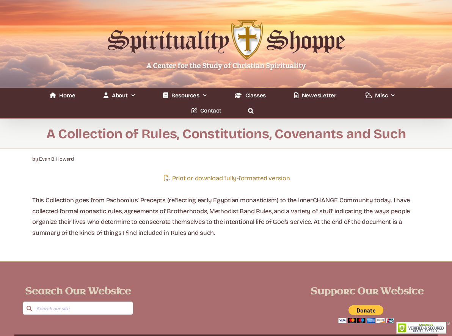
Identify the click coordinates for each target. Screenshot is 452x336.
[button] (250, 110)
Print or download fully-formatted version (226, 178)
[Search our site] (78, 308)
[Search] (29, 308)
